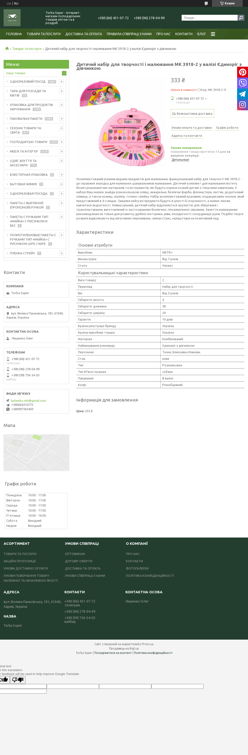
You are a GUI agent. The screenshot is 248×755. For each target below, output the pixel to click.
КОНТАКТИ (184, 34)
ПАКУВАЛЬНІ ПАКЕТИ (26, 118)
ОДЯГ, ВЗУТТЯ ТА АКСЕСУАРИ (23, 163)
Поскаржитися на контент (113, 652)
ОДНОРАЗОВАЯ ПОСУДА (28, 193)
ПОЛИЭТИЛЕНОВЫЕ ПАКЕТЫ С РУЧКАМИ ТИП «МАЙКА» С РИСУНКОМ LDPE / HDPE (33, 239)
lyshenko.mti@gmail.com (28, 400)
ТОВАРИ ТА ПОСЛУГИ (44, 34)
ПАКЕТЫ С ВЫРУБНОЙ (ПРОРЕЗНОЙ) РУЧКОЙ (27, 205)
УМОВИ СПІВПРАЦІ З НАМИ (85, 575)
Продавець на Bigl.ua (124, 648)
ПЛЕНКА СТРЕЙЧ (22, 253)
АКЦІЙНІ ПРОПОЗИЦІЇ (20, 561)
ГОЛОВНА (14, 34)
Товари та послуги (26, 49)
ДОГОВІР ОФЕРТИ (78, 561)
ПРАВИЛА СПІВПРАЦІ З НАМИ (129, 34)
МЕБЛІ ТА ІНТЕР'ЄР (24, 151)
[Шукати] (241, 18)
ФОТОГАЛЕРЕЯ (137, 568)
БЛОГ (201, 34)
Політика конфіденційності (153, 652)
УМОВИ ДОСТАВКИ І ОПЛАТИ (26, 568)
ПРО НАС (163, 34)
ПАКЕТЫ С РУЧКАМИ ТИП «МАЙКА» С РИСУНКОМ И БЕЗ (29, 221)
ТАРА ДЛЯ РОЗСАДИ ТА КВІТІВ (28, 93)
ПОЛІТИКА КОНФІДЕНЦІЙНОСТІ (150, 575)
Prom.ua (148, 644)
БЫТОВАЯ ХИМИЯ (23, 184)
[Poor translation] (17, 680)
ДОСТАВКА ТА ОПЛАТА (83, 34)
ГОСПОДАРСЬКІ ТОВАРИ (28, 142)
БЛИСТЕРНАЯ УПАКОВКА (29, 174)
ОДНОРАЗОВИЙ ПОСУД (28, 81)
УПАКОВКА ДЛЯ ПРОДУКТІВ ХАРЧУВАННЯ (31, 107)
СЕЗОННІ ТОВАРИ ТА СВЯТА (25, 130)
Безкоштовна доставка (194, 113)
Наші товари (15, 73)
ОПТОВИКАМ (75, 553)
